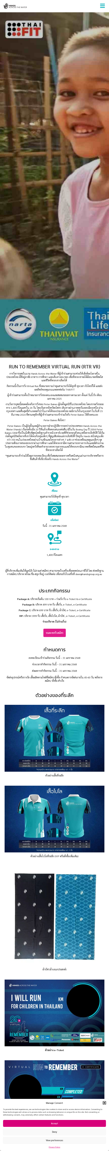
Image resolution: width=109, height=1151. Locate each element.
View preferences (54, 1140)
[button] (104, 1102)
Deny (54, 1131)
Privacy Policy (54, 1147)
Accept (54, 1123)
